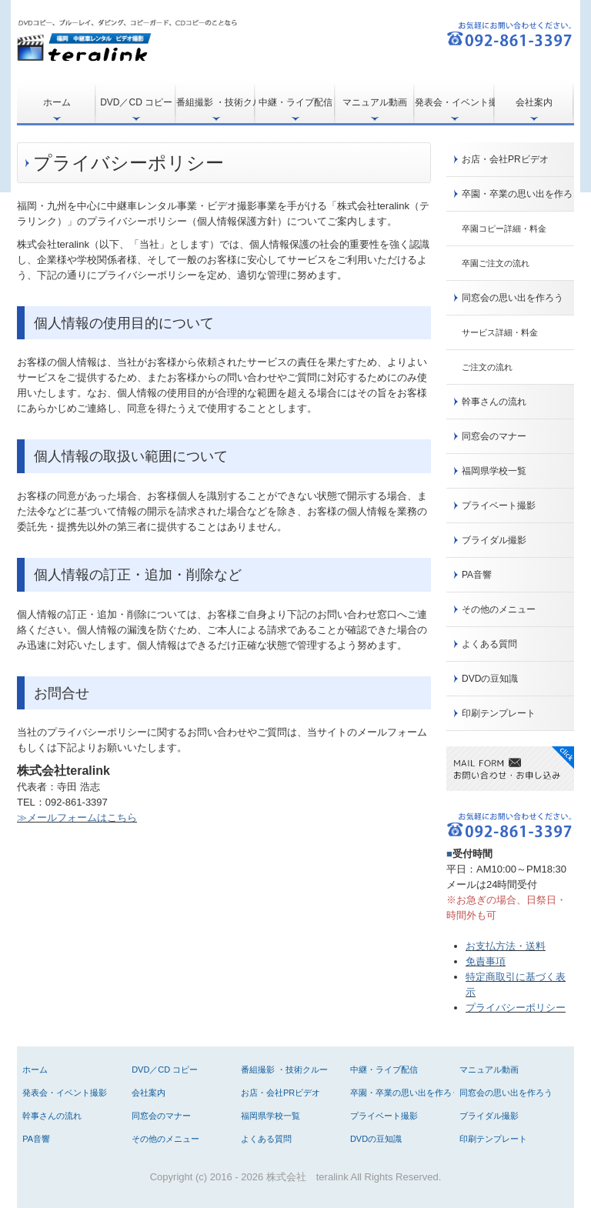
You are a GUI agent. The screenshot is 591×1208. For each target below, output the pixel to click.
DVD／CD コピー (136, 102)
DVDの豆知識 (490, 678)
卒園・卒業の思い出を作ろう (518, 194)
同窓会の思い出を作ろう (512, 297)
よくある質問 (489, 644)
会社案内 (534, 102)
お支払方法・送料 (506, 946)
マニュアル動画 (374, 102)
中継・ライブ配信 (295, 102)
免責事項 (486, 961)
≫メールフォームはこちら (77, 817)
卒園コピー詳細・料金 (504, 228)
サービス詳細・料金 (500, 332)
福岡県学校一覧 (494, 471)
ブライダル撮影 (494, 540)
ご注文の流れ (487, 367)
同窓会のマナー (494, 436)
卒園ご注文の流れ (495, 263)
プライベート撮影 (499, 505)
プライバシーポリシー (516, 1007)
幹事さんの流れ (494, 401)
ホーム (57, 102)
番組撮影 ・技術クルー (215, 102)
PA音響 (477, 574)
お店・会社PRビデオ (505, 159)
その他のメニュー (499, 609)
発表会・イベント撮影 (454, 102)
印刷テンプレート (499, 713)
